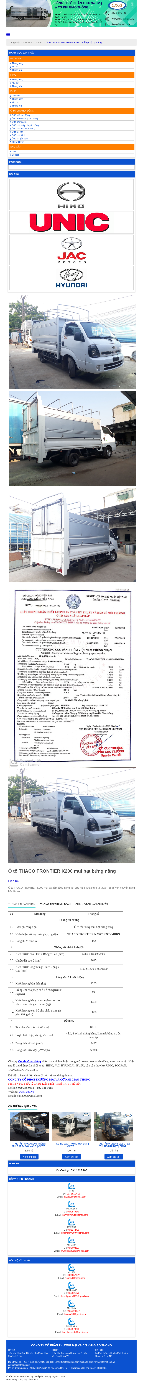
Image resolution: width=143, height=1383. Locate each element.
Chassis (15, 95)
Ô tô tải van (16, 132)
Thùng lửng (16, 63)
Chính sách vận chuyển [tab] (91, 904)
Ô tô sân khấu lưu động (22, 128)
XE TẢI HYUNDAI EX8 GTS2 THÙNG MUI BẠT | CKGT (114, 1145)
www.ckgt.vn (26, 1091)
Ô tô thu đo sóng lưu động (24, 118)
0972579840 (73, 1212)
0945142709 (73, 1230)
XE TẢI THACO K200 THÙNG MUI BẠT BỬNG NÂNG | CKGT (29, 1145)
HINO (13, 74)
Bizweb (34, 1379)
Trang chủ (14, 42)
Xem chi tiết (29, 1156)
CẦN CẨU (15, 147)
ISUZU (13, 91)
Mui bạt (14, 66)
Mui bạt (14, 102)
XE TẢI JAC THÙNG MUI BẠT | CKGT (72, 1145)
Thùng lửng (16, 99)
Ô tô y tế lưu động (20, 115)
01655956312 (73, 1311)
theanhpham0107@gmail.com (75, 1296)
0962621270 (73, 1293)
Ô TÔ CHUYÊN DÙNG (22, 110)
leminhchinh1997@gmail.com (75, 1233)
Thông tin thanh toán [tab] (55, 904)
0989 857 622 (73, 1275)
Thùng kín (16, 70)
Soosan (14, 155)
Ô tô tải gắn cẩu (19, 138)
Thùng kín (16, 106)
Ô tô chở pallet (18, 122)
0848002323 (73, 1248)
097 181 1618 (73, 1194)
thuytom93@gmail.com (75, 1314)
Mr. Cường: (71, 1170)
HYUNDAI (15, 58)
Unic (13, 151)
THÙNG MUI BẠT (33, 42)
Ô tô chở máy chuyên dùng (24, 125)
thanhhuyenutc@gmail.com (75, 1215)
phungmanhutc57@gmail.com (75, 1251)
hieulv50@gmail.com (75, 1278)
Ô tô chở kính (17, 135)
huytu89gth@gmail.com (74, 1197)
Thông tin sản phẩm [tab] (21, 904)
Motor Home (17, 142)
